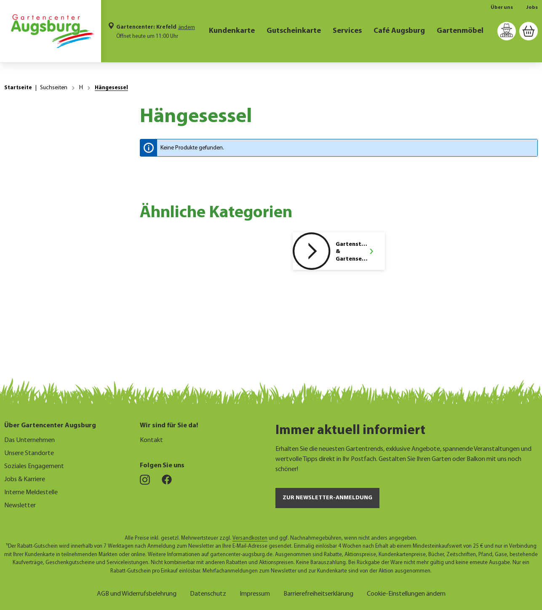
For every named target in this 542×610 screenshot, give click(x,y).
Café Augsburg (399, 31)
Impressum (255, 593)
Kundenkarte (232, 31)
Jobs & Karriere (24, 479)
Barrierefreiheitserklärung (318, 593)
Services (347, 31)
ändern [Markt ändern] (186, 27)
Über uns (502, 7)
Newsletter (20, 505)
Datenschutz (208, 593)
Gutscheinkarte (294, 31)
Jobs (532, 7)
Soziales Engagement (34, 466)
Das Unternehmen (29, 440)
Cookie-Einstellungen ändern (406, 593)
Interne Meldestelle (31, 492)
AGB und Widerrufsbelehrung (136, 593)
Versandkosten (249, 538)
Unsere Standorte (29, 453)
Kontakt (151, 440)
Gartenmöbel (460, 31)
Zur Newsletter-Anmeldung (327, 498)
